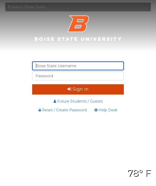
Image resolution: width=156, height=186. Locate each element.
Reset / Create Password (63, 110)
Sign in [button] (78, 89)
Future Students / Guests (78, 101)
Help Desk (105, 110)
